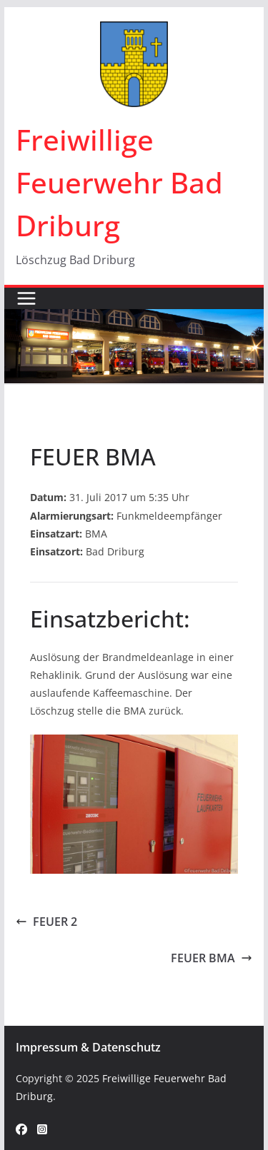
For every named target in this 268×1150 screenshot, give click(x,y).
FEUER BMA (211, 958)
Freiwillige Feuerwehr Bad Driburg (119, 182)
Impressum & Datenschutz (88, 1047)
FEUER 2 (46, 921)
